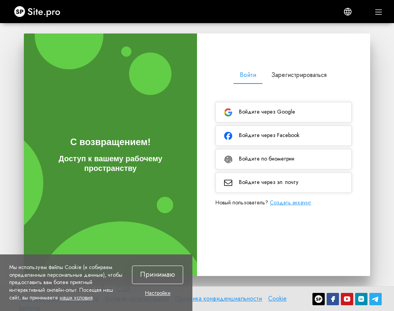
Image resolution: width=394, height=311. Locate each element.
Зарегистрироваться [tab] (299, 74)
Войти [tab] (248, 74)
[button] (347, 11)
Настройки (157, 293)
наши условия (76, 297)
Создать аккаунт (290, 202)
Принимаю (157, 274)
